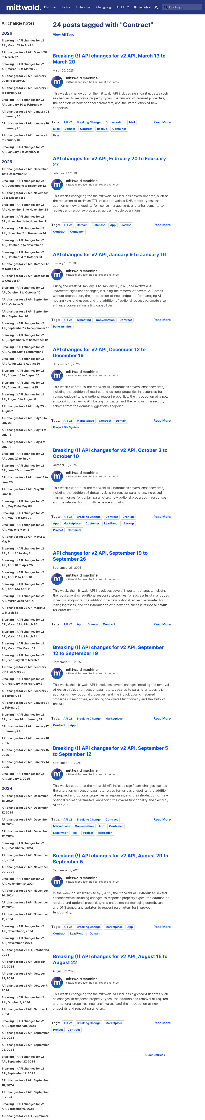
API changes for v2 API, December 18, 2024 (25, 798)
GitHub (122, 7)
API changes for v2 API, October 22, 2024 (23, 976)
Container (119, 129)
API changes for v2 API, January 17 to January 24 (25, 729)
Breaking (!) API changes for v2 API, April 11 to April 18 (23, 575)
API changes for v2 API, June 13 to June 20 (25, 480)
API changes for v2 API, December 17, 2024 (25, 810)
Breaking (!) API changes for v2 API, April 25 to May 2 (23, 551)
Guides (65, 7)
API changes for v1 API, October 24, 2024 (26, 952)
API (28, 7)
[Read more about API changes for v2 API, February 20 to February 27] (162, 225)
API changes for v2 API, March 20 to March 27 (24, 54)
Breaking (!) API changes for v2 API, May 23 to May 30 (23, 503)
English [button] (141, 7)
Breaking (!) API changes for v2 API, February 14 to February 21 (23, 681)
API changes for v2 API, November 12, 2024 (25, 905)
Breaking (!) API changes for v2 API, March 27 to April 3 (23, 43)
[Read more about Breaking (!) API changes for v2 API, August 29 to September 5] (162, 927)
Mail (132, 122)
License (126, 225)
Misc (56, 129)
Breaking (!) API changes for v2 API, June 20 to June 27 (23, 468)
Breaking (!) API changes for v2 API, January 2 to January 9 (23, 149)
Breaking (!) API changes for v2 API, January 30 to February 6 (23, 102)
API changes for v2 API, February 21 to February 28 (24, 669)
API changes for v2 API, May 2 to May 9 (23, 539)
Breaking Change (88, 122)
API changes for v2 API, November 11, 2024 (25, 916)
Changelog (103, 7)
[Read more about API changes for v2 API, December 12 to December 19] (162, 420)
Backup (102, 129)
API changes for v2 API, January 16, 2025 (26, 740)
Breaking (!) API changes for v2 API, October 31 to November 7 (23, 242)
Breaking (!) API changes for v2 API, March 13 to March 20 (23, 66)
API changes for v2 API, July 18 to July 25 (24, 420)
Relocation (105, 832)
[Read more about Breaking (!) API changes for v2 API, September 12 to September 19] (162, 718)
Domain (69, 129)
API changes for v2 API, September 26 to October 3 (25, 302)
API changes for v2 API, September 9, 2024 (25, 1094)
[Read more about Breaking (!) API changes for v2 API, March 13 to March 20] (162, 122)
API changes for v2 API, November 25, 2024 (25, 857)
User (56, 135)
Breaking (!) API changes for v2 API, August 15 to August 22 (23, 373)
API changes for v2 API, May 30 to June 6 (24, 491)
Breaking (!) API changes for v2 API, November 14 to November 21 (25, 219)
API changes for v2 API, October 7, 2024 (25, 988)
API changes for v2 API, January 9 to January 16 (24, 137)
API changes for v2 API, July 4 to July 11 (23, 444)
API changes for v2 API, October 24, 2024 (23, 964)
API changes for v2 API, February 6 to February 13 (25, 90)
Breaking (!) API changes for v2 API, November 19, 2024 (23, 881)
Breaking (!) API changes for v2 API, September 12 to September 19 (25, 326)
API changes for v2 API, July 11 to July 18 (24, 432)
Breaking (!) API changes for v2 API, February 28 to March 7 (23, 657)
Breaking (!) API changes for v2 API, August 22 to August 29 (23, 361)
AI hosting (84, 320)
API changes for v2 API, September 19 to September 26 (25, 314)
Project (58, 530)
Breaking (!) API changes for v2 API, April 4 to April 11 (23, 586)
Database (98, 225)
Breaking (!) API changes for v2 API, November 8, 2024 (23, 928)
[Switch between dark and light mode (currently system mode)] (156, 7)
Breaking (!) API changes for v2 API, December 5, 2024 (23, 845)
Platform (50, 7)
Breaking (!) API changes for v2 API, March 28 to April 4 (23, 598)
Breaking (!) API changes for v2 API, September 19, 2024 (23, 1071)
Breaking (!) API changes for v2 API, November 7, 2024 (23, 940)
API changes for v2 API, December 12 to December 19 (25, 171)
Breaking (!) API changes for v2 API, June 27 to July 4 (23, 456)
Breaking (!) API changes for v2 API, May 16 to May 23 (23, 515)
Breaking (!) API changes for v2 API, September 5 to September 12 (25, 337)
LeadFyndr (111, 523)
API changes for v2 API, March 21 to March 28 (24, 610)
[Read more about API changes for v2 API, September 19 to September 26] (162, 624)
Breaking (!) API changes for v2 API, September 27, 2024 (23, 1059)
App (113, 225)
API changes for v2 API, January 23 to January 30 (25, 114)
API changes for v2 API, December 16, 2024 (25, 822)
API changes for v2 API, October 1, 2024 (25, 1011)
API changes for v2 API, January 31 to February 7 (25, 705)
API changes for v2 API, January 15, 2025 (26, 752)
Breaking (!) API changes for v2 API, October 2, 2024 (23, 1000)
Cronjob (128, 516)
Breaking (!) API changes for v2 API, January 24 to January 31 (23, 717)
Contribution (83, 7)
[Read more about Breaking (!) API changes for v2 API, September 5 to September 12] (162, 819)
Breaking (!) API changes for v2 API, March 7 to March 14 (23, 646)
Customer (92, 523)
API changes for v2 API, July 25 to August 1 (24, 408)
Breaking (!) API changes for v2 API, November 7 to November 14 (24, 231)
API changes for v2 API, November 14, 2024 (25, 893)
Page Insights (62, 326)
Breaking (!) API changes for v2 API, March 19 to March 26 (23, 622)
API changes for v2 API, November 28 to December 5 (25, 195)
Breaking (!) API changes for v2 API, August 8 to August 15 (23, 385)
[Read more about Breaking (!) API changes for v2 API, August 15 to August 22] (162, 1023)
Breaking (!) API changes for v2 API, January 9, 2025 (23, 776)
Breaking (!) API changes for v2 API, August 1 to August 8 (23, 397)
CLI (37, 7)
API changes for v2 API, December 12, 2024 (25, 834)
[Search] (182, 7)
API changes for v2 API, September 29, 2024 (25, 1035)
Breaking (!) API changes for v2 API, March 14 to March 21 (23, 634)
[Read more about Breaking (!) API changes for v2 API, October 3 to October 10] (162, 517)
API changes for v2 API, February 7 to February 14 (25, 693)
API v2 (67, 122)
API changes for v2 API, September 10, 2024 (25, 1083)
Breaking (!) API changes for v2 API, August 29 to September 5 (23, 349)
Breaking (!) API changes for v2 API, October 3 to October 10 (23, 290)
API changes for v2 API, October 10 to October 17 (25, 278)
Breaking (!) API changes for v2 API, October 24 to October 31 (23, 254)
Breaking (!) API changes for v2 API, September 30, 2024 (23, 1023)
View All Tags (63, 34)
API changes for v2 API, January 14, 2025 (26, 764)
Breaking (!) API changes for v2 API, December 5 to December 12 (24, 183)
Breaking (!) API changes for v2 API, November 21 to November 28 (25, 207)
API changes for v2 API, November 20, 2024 (25, 869)
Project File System (66, 427)
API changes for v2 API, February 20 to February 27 (24, 78)
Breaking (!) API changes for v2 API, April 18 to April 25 (23, 562)
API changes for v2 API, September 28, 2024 (25, 1047)
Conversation (115, 122)
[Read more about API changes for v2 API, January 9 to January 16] (162, 320)
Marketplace (85, 420)
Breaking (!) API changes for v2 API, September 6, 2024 (23, 1106)
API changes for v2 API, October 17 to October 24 (25, 266)
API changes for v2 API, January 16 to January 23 (25, 126)
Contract (86, 129)
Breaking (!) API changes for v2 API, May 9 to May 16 (23, 527)
